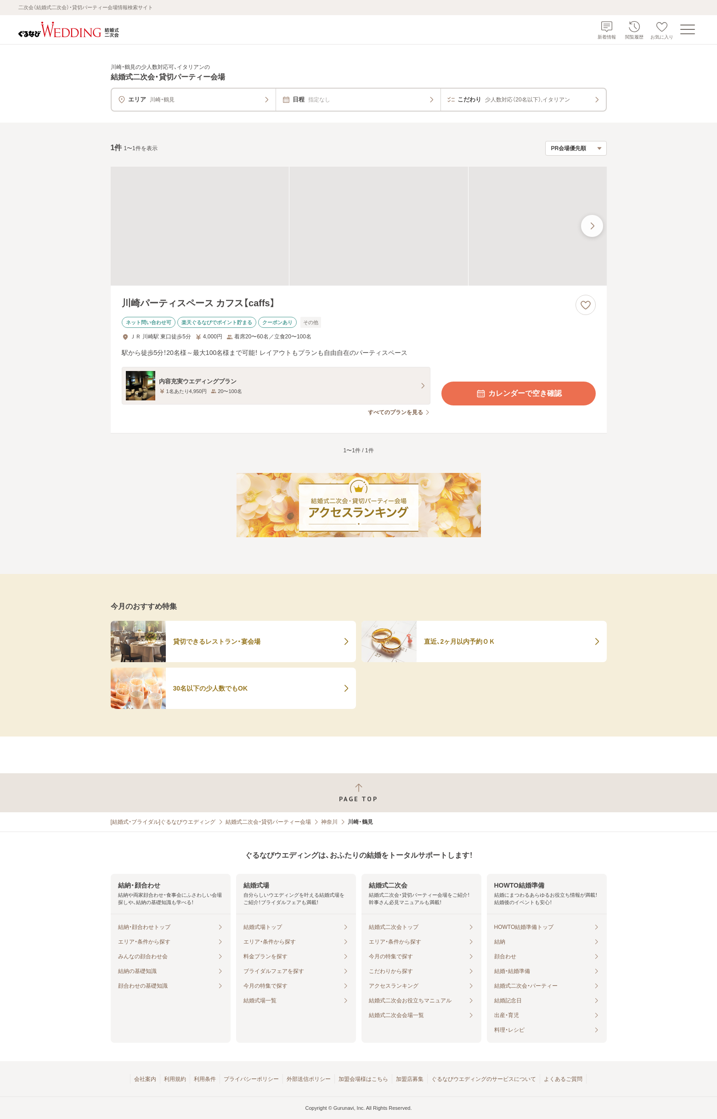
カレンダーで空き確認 (518, 393)
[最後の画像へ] (592, 226)
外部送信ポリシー (309, 1079)
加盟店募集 (409, 1079)
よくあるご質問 (563, 1079)
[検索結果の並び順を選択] (576, 148)
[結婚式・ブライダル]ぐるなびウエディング (163, 822)
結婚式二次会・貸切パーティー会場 (268, 822)
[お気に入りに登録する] (586, 305)
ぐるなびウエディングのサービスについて (483, 1079)
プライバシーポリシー (251, 1079)
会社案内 (145, 1079)
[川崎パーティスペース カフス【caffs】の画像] (359, 226)
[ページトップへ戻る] (358, 792)
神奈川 (329, 822)
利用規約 (175, 1079)
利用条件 (205, 1079)
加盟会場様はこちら (363, 1079)
